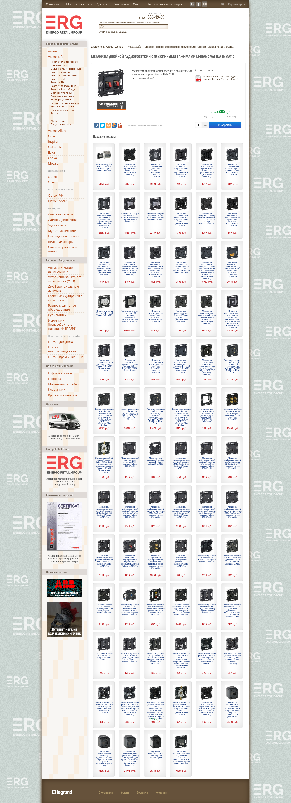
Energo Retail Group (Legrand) (107, 46)
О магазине (54, 4)
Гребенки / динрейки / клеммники (65, 298)
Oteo (51, 182)
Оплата (138, 4)
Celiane (53, 136)
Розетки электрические (65, 61)
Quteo (52, 177)
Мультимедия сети (62, 231)
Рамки (54, 113)
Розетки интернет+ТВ (64, 75)
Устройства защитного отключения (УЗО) (64, 279)
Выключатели (59, 65)
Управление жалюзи (63, 106)
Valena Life (55, 57)
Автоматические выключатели (60, 269)
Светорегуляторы (61, 92)
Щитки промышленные (65, 357)
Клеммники (56, 389)
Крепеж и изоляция (62, 395)
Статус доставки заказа (113, 31)
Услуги (125, 792)
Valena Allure (57, 131)
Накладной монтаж (62, 110)
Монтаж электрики (79, 4)
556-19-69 (151, 17)
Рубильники (57, 315)
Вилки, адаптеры (60, 242)
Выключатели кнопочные (66, 68)
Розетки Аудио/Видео (63, 89)
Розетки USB (58, 79)
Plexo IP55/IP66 (59, 201)
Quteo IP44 (56, 195)
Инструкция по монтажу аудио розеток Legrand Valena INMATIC (220, 77)
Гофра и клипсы (60, 373)
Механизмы (58, 121)
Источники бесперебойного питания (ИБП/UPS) (62, 324)
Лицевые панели (61, 124)
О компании (106, 792)
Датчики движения (62, 96)
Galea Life (55, 147)
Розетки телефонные (63, 86)
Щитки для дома (60, 342)
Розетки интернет (61, 72)
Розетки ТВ (57, 82)
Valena (52, 51)
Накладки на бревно (63, 236)
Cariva (52, 158)
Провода (54, 379)
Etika (51, 152)
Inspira (53, 141)
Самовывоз (121, 4)
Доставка (103, 4)
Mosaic (53, 163)
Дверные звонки (60, 214)
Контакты (161, 792)
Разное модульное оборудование (62, 307)
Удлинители (57, 225)
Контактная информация (164, 4)
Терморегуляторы (61, 99)
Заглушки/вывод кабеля (65, 103)
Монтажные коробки (63, 384)
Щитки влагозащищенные (62, 349)
